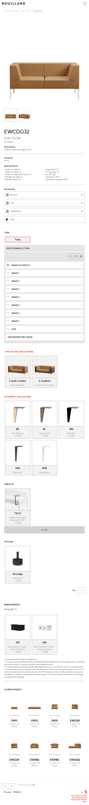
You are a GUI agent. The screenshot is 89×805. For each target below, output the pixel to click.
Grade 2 (46, 281)
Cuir (46, 329)
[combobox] (22, 792)
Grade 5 (46, 305)
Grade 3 (46, 289)
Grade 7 (46, 321)
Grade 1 (46, 273)
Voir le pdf (10, 609)
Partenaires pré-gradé (44, 337)
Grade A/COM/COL (46, 265)
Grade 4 (46, 297)
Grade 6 (46, 313)
